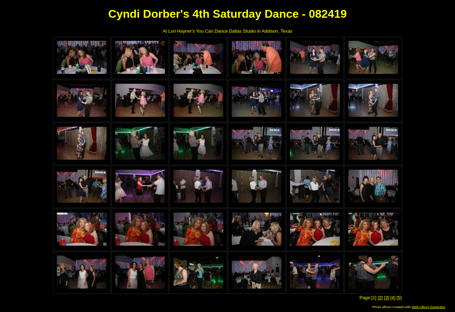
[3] (386, 297)
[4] (392, 297)
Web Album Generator (428, 307)
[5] (399, 297)
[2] (380, 297)
